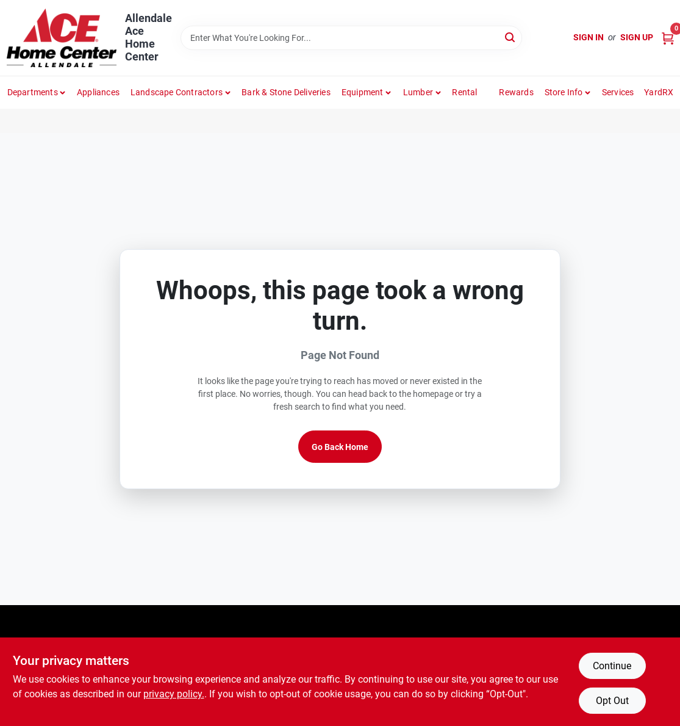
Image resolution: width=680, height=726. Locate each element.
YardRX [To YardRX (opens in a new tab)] (658, 92)
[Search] (511, 37)
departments (32, 92)
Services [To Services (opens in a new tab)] (618, 92)
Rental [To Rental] (464, 92)
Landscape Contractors (177, 92)
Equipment (363, 92)
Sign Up (636, 37)
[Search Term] (351, 38)
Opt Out (612, 700)
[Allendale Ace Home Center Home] (61, 38)
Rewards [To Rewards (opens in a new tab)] (516, 92)
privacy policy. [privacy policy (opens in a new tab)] (173, 694)
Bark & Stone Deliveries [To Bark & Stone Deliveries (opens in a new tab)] (286, 92)
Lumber (418, 92)
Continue (612, 666)
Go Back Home (340, 447)
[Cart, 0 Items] (668, 37)
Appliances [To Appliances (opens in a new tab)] (98, 92)
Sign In (588, 37)
